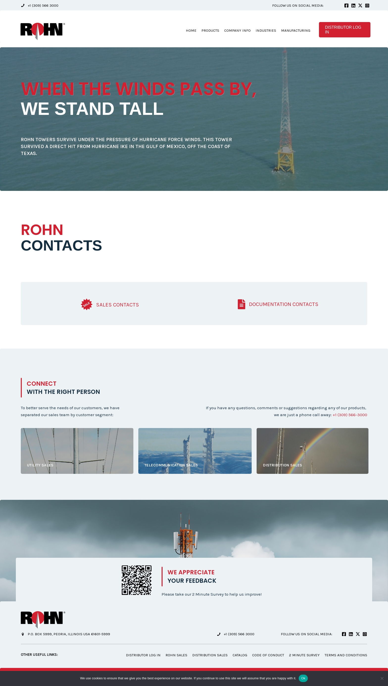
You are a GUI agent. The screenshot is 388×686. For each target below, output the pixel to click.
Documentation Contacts (283, 304)
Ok (303, 678)
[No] (381, 678)
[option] (194, 119)
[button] (39, 5)
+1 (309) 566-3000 (349, 414)
